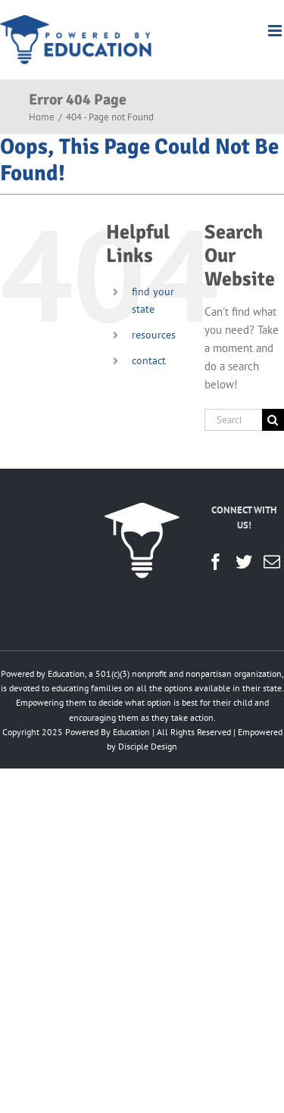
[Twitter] (244, 561)
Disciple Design (147, 746)
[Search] (273, 420)
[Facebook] (216, 561)
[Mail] (272, 561)
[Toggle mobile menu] (276, 31)
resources (154, 334)
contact (149, 360)
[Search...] (233, 420)
